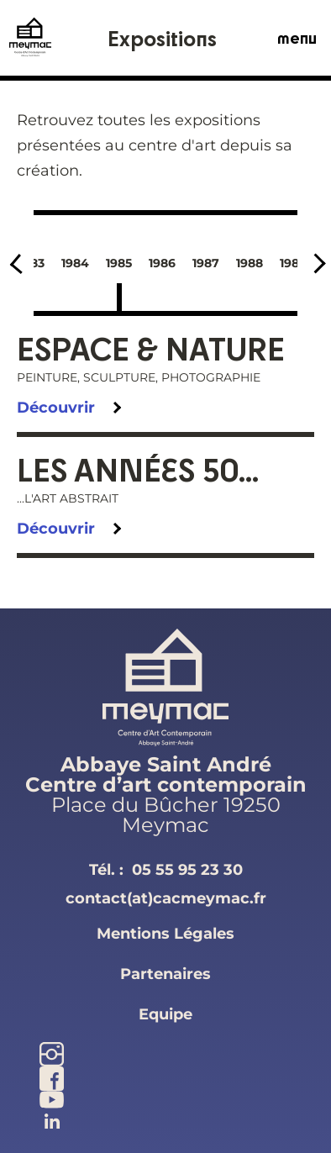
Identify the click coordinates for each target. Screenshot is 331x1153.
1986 (162, 263)
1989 (293, 263)
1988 (249, 263)
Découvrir (56, 407)
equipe (165, 1014)
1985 (119, 263)
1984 (75, 263)
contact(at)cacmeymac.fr (166, 898)
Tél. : (166, 869)
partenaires (165, 974)
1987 (205, 263)
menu (297, 38)
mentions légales (165, 933)
